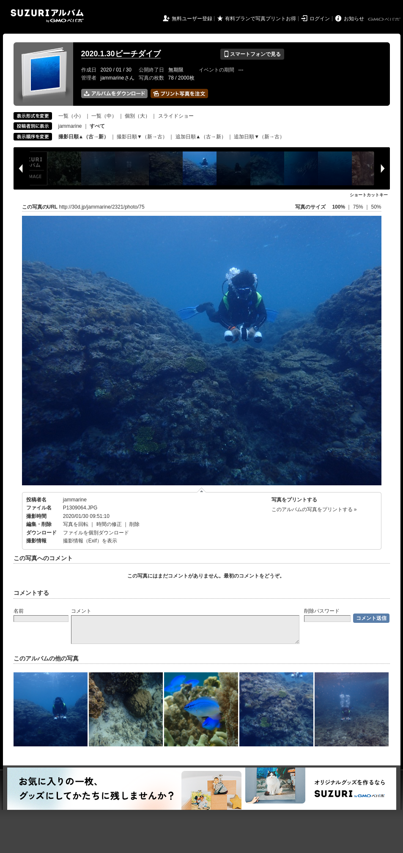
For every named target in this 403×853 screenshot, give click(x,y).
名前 (19, 611)
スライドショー (176, 116)
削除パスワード (322, 611)
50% (376, 207)
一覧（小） (71, 116)
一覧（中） (104, 116)
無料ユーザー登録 (192, 19)
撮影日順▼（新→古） (142, 137)
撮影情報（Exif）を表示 (90, 541)
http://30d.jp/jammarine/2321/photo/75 (102, 207)
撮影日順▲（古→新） (83, 137)
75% (359, 207)
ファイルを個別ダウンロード (96, 533)
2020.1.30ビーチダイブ (121, 54)
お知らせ (354, 19)
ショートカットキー (369, 195)
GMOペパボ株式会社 (385, 19)
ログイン (320, 19)
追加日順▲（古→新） (200, 137)
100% (338, 207)
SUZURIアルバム (47, 16)
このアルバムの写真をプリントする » (314, 509)
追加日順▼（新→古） (259, 137)
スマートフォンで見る (252, 54)
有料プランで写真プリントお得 (260, 19)
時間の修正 (109, 524)
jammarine (70, 126)
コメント (81, 611)
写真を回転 (75, 524)
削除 (134, 524)
